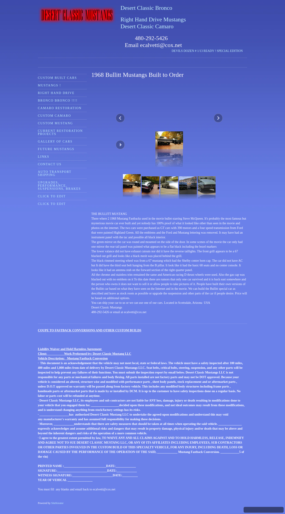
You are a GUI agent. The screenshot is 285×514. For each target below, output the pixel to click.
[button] (169, 116)
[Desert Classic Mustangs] (77, 15)
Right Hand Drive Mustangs (153, 19)
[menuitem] (62, 78)
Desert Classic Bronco (146, 8)
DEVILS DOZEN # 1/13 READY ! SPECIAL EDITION (207, 51)
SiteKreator (57, 503)
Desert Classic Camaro (146, 26)
